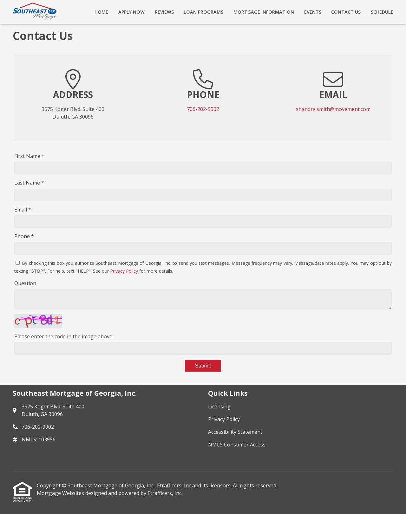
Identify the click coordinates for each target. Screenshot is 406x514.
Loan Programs (203, 12)
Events (312, 12)
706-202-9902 (203, 109)
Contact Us (346, 12)
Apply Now (131, 12)
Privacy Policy (124, 271)
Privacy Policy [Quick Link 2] (224, 419)
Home (101, 12)
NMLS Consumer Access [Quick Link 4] (236, 444)
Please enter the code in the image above (63, 336)
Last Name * (29, 182)
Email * (22, 209)
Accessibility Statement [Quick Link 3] (235, 431)
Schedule (382, 12)
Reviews (164, 12)
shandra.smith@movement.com (333, 109)
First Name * (29, 156)
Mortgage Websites (61, 493)
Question (25, 283)
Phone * (24, 236)
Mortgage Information (263, 12)
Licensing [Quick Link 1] (219, 406)
